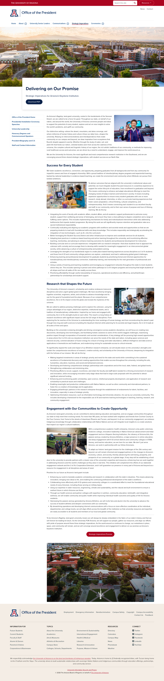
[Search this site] (123, 3)
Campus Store (52, 645)
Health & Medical (83, 638)
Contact (150, 9)
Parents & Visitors (17, 645)
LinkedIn (138, 641)
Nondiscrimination (103, 612)
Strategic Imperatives (80, 23)
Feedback (149, 615)
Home (13, 23)
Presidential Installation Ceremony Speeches (25, 123)
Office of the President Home (23, 117)
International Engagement (87, 634)
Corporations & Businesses (20, 648)
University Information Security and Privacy (82, 670)
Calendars (112, 634)
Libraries (80, 641)
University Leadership (20, 129)
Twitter (137, 631)
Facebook (139, 638)
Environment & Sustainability (88, 631)
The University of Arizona (100, 673)
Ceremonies (96, 23)
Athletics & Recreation (55, 641)
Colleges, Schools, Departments (59, 648)
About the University (55, 631)
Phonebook (112, 645)
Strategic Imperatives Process (100, 534)
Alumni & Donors (16, 641)
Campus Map (113, 638)
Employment (69, 612)
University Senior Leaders (40, 23)
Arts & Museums (53, 638)
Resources (146, 3)
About (21, 23)
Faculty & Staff (15, 638)
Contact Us (138, 615)
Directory (111, 631)
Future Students (16, 631)
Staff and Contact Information (23, 145)
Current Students (16, 634)
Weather (111, 648)
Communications (59, 23)
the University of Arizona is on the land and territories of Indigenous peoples (62, 658)
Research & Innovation (86, 645)
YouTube (138, 645)
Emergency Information (85, 612)
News (142, 9)
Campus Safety (118, 612)
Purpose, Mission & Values (87, 648)
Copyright (130, 612)
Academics (51, 634)
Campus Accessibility (144, 612)
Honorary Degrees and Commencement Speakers (22, 134)
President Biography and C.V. (23, 141)
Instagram (139, 634)
